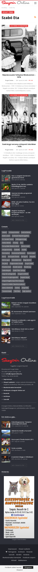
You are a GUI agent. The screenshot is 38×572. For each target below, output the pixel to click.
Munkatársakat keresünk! (12, 557)
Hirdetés (26, 555)
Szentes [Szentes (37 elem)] (17, 288)
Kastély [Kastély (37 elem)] (24, 250)
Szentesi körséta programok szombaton (22, 194)
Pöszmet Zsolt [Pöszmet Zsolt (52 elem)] (6, 267)
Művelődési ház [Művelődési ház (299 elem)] (16, 260)
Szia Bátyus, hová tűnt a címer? (23, 329)
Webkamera (22, 560)
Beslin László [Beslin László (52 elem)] (6, 236)
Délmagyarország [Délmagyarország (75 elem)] (21, 239)
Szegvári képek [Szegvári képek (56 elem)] (25, 277)
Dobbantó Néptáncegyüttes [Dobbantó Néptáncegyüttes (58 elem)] (20, 236)
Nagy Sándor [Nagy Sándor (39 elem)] (27, 260)
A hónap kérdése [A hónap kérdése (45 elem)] (14, 232)
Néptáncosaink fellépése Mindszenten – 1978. (19, 76)
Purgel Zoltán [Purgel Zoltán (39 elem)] (29, 263)
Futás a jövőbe (17, 448)
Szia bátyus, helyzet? (19, 338)
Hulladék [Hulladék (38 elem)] (16, 250)
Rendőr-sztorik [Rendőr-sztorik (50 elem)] (17, 267)
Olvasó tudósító (24, 549)
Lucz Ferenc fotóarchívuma (18, 26)
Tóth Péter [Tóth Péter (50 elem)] (17, 291)
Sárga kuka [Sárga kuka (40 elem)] (25, 288)
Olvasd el (19, 570)
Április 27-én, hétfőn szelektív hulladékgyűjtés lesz (22, 185)
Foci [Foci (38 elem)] (21, 243)
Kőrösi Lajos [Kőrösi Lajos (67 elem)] (5, 260)
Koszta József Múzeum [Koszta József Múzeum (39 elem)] (18, 253)
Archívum (21, 552)
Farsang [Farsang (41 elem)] (15, 243)
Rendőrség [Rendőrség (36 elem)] (27, 267)
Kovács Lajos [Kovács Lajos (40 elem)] (31, 253)
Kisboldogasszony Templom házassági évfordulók (22, 423)
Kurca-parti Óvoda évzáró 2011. (23, 439)
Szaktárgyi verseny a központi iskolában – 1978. (19, 145)
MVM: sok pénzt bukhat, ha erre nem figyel (23, 203)
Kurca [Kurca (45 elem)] (4, 256)
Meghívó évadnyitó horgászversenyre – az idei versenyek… (21, 212)
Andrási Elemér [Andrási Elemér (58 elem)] (25, 232)
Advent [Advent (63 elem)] (4, 232)
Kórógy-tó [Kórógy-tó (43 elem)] (24, 256)
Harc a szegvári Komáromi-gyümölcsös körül (21, 177)
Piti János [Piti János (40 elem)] (5, 263)
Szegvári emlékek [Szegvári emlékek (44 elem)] (23, 274)
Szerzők (11, 555)
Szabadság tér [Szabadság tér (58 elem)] (6, 270)
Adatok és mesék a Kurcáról (21, 431)
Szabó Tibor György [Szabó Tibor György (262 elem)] (19, 270)
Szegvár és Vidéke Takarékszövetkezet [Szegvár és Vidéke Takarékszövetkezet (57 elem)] (13, 284)
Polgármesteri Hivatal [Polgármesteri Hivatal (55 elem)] (16, 263)
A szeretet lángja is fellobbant (22, 457)
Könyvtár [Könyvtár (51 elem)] (32, 256)
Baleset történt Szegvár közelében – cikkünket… (24, 304)
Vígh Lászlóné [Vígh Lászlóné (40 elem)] (27, 291)
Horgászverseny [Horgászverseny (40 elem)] (7, 250)
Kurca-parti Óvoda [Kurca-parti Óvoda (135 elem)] (13, 256)
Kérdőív (18, 555)
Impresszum (12, 549)
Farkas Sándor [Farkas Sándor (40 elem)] (6, 243)
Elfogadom (28, 567)
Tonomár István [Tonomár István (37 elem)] (6, 291)
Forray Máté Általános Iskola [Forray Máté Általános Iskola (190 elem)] (10, 246)
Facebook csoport (29, 557)
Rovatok (29, 552)
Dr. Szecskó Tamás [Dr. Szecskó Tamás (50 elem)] (7, 239)
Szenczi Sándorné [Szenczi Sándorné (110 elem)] (7, 288)
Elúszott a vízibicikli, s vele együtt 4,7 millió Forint (24, 321)
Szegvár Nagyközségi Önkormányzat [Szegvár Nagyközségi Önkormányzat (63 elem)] (13, 281)
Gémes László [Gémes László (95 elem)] (25, 246)
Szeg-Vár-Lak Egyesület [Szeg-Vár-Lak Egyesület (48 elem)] (9, 274)
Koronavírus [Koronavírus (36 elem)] (5, 253)
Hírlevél (13, 560)
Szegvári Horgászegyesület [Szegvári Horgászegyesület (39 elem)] (10, 277)
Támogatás (11, 552)
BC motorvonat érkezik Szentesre (23, 312)
